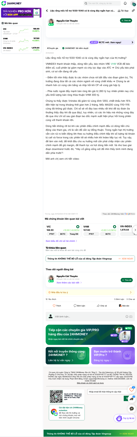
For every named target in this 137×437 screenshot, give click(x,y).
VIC (49, 226)
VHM (113, 63)
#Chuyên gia (52, 48)
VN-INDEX (126, 226)
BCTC (62, 234)
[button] (134, 230)
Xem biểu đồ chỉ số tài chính (60, 241)
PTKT (51, 234)
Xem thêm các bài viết (68, 282)
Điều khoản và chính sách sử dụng (90, 383)
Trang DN (74, 234)
